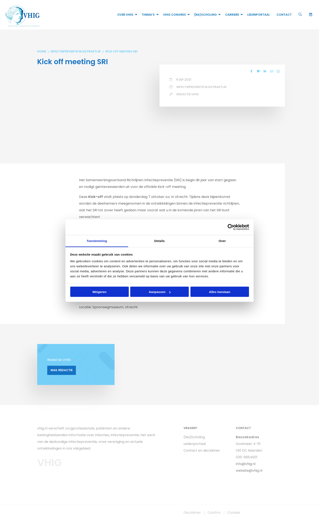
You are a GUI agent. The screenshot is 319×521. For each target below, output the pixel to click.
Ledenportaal (258, 15)
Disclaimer (192, 512)
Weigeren (99, 292)
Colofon (214, 512)
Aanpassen (160, 292)
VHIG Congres (174, 15)
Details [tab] (159, 240)
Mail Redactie (62, 370)
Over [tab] (222, 240)
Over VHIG (125, 15)
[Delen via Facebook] (251, 71)
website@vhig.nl (249, 470)
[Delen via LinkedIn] (265, 71)
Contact (284, 15)
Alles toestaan (219, 292)
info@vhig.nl (245, 463)
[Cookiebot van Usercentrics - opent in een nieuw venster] (230, 227)
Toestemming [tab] (97, 240)
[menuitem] (126, 14)
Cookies (233, 512)
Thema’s (148, 15)
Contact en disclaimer (202, 450)
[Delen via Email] (271, 71)
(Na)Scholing (205, 15)
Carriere (232, 15)
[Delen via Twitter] (258, 71)
